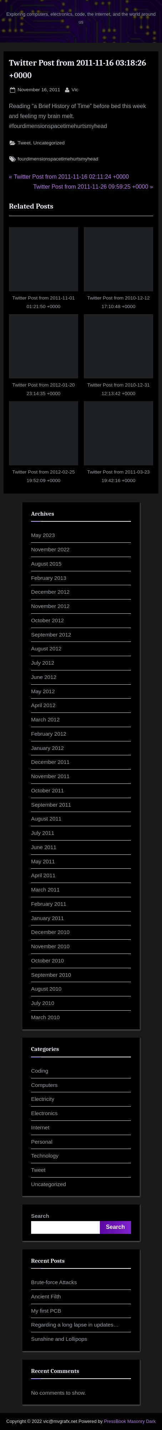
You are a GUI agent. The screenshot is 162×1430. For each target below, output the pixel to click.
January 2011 (47, 918)
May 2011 (43, 861)
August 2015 (46, 564)
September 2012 (51, 635)
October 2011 (47, 790)
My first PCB (46, 1311)
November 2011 (50, 776)
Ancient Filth (46, 1296)
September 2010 (51, 975)
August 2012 (46, 648)
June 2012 (43, 677)
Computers (44, 1085)
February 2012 (48, 734)
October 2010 (47, 960)
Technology (45, 1156)
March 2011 (45, 890)
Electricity (42, 1099)
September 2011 (51, 805)
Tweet (23, 142)
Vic (75, 89)
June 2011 (43, 847)
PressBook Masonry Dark (130, 1421)
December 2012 (50, 592)
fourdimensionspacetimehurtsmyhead (57, 159)
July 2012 (42, 663)
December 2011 (50, 762)
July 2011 (42, 833)
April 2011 (43, 875)
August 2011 (46, 819)
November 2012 (50, 606)
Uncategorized (49, 142)
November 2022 (50, 549)
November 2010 (50, 946)
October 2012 (47, 620)
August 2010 (46, 989)
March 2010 (45, 1017)
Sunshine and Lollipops (59, 1339)
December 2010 (50, 932)
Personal (41, 1142)
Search (40, 1216)
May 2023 (43, 535)
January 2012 (47, 748)
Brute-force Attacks (54, 1282)
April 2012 (43, 705)
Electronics (44, 1113)
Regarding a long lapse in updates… (75, 1325)
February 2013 (48, 578)
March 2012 (45, 719)
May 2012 (43, 691)
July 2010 (42, 1003)
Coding (39, 1071)
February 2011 (48, 904)
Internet (40, 1127)
